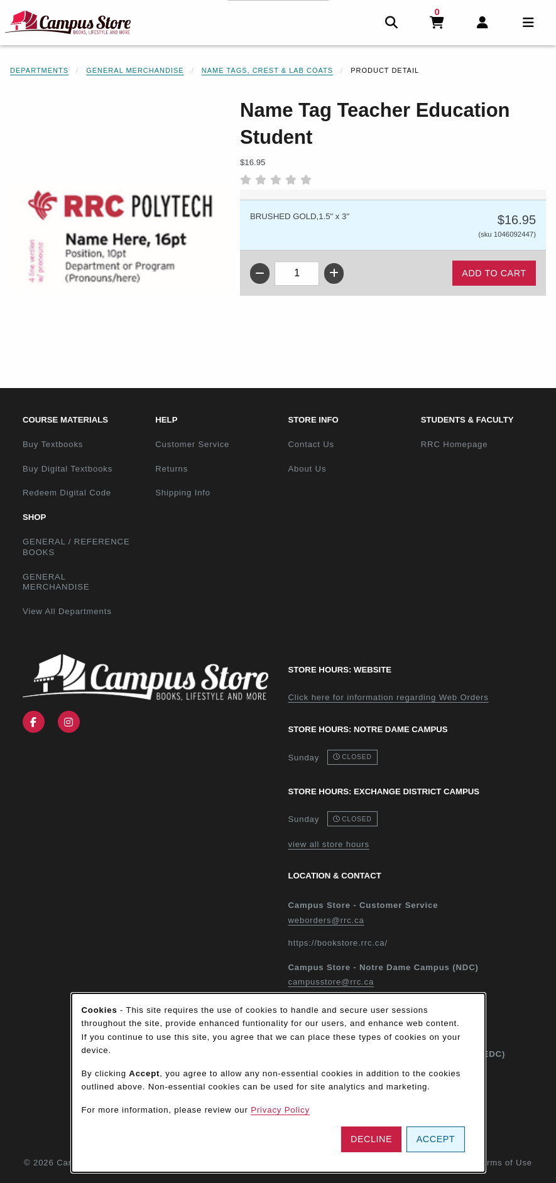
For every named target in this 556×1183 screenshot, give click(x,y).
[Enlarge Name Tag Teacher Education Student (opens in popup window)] (120, 237)
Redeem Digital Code (67, 492)
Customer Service (192, 444)
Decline (371, 1139)
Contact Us (311, 444)
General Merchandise (135, 70)
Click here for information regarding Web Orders (388, 697)
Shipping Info (182, 492)
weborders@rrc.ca (326, 920)
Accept (436, 1139)
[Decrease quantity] (260, 273)
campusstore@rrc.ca (331, 981)
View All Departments (67, 611)
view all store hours (328, 844)
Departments (39, 70)
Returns (171, 468)
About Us (307, 468)
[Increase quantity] (334, 273)
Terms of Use (504, 1162)
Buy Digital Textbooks (67, 468)
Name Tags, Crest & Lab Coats (267, 70)
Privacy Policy (280, 1110)
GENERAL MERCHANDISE (56, 582)
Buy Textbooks (53, 444)
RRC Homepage (482, 444)
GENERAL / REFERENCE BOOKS (76, 547)
